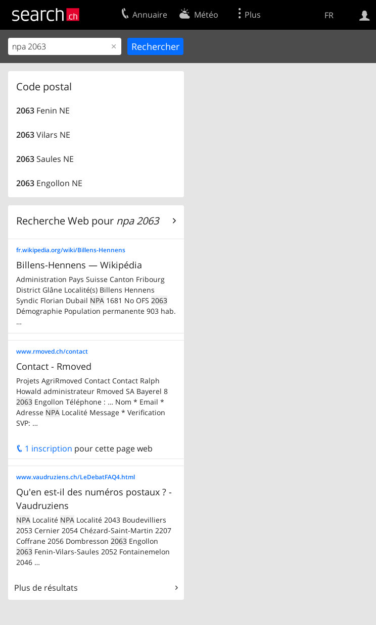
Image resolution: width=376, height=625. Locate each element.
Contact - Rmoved (53, 366)
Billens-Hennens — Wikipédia (79, 265)
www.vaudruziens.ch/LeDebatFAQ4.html (75, 477)
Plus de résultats (46, 587)
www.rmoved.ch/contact (52, 351)
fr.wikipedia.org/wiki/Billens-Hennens (70, 250)
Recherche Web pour (87, 221)
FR (329, 15)
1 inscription (44, 448)
